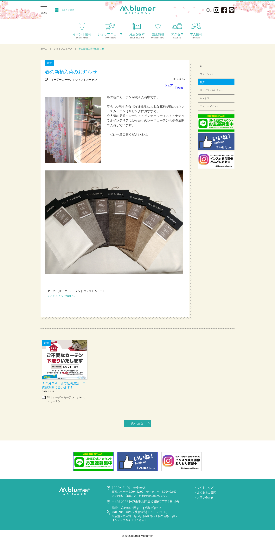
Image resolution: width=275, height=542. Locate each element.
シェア (168, 85)
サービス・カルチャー (211, 90)
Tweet (179, 87)
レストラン (206, 98)
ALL (202, 66)
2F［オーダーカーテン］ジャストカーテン (71, 79)
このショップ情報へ (61, 295)
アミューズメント (209, 106)
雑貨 (202, 82)
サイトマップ (205, 487)
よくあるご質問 (206, 492)
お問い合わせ (205, 497)
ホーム (44, 48)
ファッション (207, 74)
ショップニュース (63, 48)
